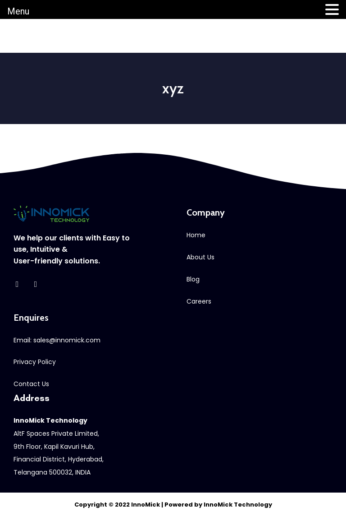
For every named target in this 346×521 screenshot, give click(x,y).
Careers (199, 301)
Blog (193, 279)
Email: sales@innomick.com (57, 340)
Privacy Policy (35, 361)
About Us (200, 257)
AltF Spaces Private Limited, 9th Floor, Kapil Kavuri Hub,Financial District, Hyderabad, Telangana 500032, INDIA (59, 446)
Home (196, 235)
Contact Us (31, 383)
